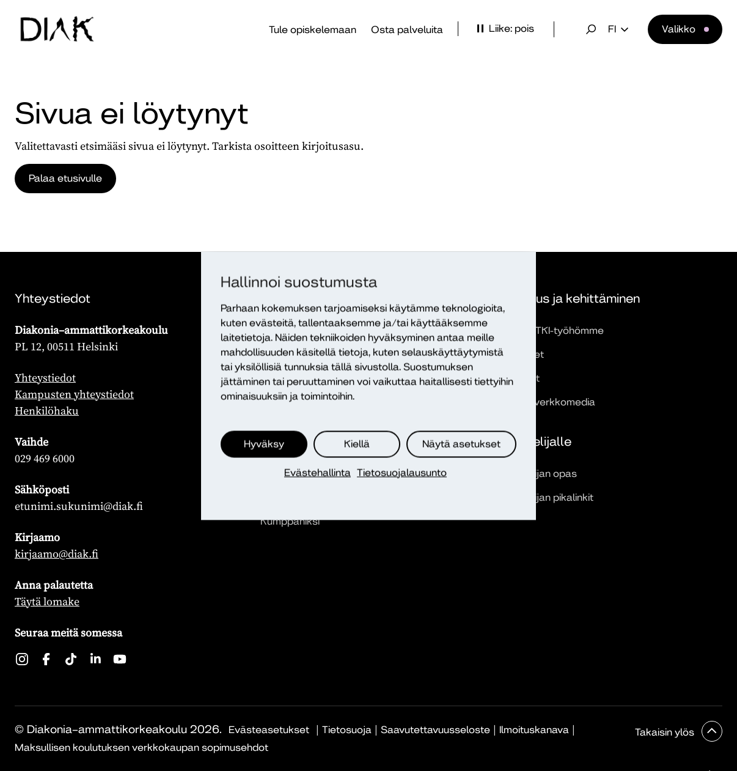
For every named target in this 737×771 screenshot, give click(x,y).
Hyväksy (264, 443)
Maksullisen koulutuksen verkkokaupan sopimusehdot (141, 747)
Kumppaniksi (290, 521)
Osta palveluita (407, 29)
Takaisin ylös (666, 732)
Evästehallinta (317, 472)
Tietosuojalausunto (402, 472)
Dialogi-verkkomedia (547, 402)
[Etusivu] (57, 29)
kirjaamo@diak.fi (56, 553)
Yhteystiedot (45, 377)
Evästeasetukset (269, 730)
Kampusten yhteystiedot (74, 394)
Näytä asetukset (461, 443)
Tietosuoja (347, 730)
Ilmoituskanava (534, 730)
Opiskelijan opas (538, 473)
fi (618, 29)
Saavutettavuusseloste (435, 730)
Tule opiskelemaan (312, 29)
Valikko (678, 29)
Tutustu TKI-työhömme (551, 330)
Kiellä (357, 443)
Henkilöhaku (47, 410)
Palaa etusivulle (66, 178)
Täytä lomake (47, 601)
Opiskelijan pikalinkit (546, 497)
